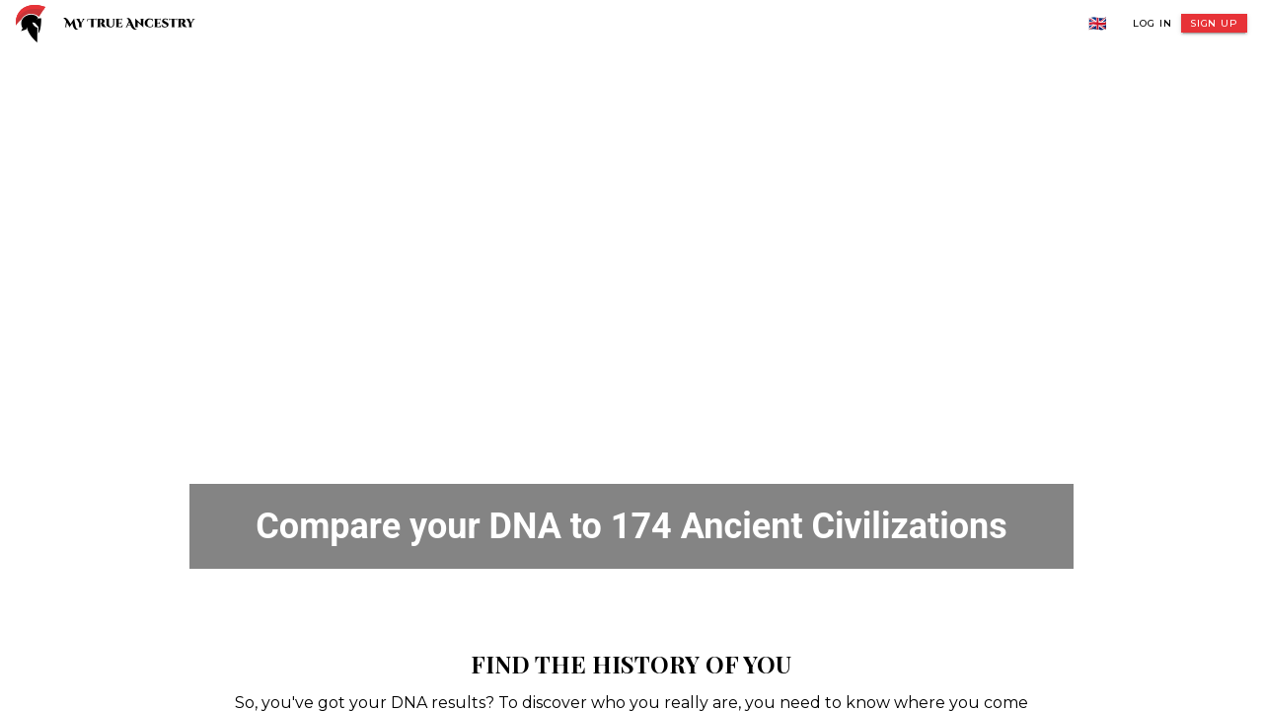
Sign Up (1214, 23)
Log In (1152, 23)
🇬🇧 (1098, 23)
